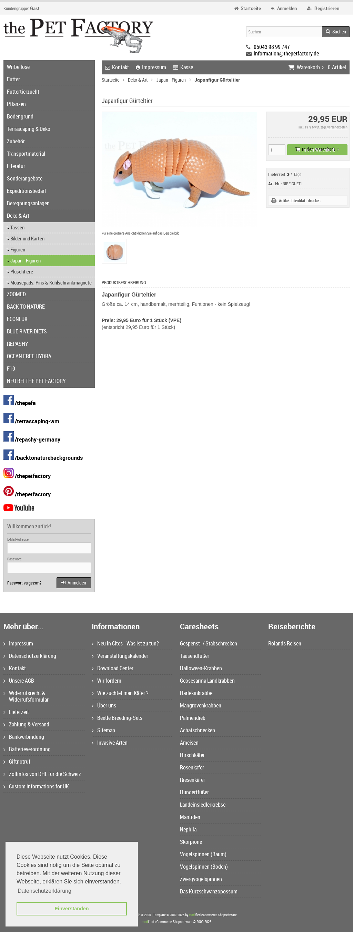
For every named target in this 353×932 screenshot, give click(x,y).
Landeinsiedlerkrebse (202, 804)
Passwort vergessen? (24, 583)
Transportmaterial (26, 153)
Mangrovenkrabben (200, 705)
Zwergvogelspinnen (201, 879)
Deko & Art (18, 215)
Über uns (104, 705)
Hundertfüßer (194, 792)
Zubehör (16, 141)
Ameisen (189, 742)
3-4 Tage (294, 174)
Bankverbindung (23, 737)
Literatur (16, 166)
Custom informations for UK (36, 786)
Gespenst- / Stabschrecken (208, 643)
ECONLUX (17, 319)
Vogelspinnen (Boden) (204, 866)
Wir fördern (106, 680)
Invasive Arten (110, 742)
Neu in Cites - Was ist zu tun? (125, 643)
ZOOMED (16, 294)
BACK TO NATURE (26, 306)
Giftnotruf (16, 761)
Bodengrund (20, 116)
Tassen (17, 227)
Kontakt (117, 67)
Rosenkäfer (192, 767)
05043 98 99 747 (272, 47)
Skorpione (191, 842)
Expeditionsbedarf (26, 191)
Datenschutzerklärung (29, 656)
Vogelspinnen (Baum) (203, 854)
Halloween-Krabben (201, 668)
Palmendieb (192, 718)
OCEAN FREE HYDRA (29, 356)
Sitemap (103, 730)
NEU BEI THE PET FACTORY (36, 381)
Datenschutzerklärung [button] (44, 891)
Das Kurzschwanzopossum (209, 891)
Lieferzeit (16, 712)
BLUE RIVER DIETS (27, 331)
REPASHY (17, 344)
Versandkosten (337, 127)
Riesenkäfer (192, 780)
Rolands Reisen (284, 643)
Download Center (112, 668)
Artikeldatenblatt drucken (300, 200)
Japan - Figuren (25, 260)
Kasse (183, 67)
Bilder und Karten (27, 238)
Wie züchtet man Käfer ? (120, 693)
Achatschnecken (197, 730)
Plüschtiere (21, 271)
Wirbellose (18, 67)
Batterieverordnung (27, 749)
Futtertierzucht (23, 91)
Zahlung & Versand (26, 724)
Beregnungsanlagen (28, 203)
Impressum (151, 67)
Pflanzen (16, 104)
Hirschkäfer (192, 755)
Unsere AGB (18, 680)
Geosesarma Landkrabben (207, 680)
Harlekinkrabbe (196, 693)
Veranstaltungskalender (120, 656)
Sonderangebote (24, 178)
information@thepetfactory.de (286, 53)
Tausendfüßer (194, 656)
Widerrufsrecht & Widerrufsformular (26, 696)
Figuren (17, 249)
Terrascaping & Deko (28, 129)
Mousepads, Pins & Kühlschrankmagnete (51, 282)
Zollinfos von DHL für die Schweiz (42, 774)
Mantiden (190, 817)
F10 (11, 368)
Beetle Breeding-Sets (117, 718)
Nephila (188, 829)
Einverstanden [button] (71, 908)
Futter (13, 79)
